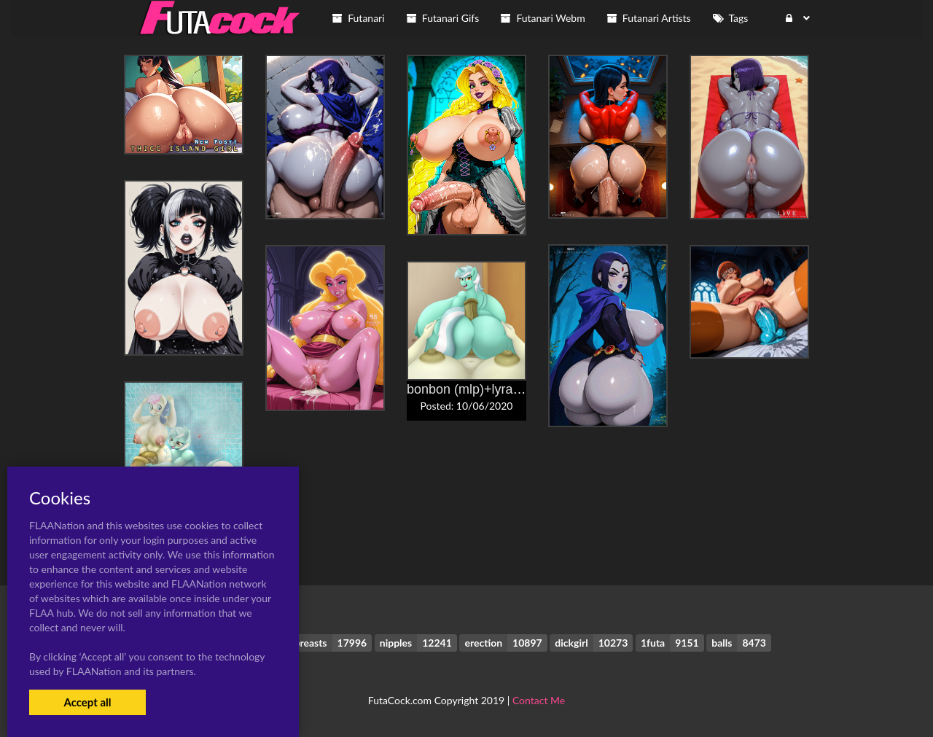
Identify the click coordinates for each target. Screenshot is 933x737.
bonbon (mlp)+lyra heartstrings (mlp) (513, 389)
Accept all (87, 702)
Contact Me (538, 700)
